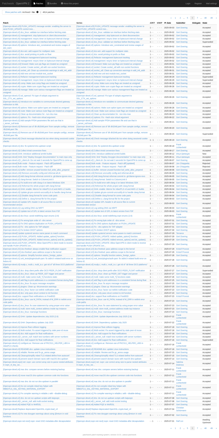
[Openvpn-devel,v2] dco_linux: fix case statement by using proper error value (36, 305)
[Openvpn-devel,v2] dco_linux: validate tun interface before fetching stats (34, 32)
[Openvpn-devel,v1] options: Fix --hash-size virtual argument (29, 117)
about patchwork (129, 435)
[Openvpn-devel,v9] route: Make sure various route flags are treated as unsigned (38, 111)
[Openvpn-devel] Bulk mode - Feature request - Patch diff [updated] (32, 163)
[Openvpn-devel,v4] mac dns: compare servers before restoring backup (34, 369)
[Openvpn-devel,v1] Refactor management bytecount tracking (29, 77)
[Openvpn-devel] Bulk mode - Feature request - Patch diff (28, 167)
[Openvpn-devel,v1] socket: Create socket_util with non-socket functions (34, 67)
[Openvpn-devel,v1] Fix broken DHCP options (23, 230)
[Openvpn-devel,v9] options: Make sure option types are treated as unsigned (36, 108)
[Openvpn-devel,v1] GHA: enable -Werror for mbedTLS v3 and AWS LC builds (37, 189)
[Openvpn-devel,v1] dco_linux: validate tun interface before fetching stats (34, 42)
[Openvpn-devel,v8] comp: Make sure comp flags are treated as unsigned (35, 83)
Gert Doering (181, 28)
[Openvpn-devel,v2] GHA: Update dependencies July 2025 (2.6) (30, 316)
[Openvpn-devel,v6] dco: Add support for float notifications (28, 333)
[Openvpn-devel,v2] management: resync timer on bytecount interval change (36, 80)
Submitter (180, 23)
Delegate (196, 23)
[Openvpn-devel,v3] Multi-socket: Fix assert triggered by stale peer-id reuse (35, 330)
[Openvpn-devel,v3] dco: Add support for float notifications (28, 340)
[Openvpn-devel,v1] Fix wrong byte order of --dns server (27, 220)
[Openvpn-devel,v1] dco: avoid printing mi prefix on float (27, 54)
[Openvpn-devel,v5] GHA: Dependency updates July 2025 (28, 322)
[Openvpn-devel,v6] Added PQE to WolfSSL (22, 404)
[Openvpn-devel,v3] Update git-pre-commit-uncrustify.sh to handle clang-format (37, 192)
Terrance (180, 233)
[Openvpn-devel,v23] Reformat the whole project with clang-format (31, 186)
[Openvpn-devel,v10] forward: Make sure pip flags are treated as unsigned (35, 64)
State (204, 23)
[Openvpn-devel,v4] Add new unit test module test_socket (28, 73)
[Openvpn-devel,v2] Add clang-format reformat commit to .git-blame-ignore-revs (37, 176)
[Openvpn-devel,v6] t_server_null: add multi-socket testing (28, 401)
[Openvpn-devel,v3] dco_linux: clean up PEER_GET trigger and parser (33, 274)
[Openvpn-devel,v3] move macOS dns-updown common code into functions (35, 375)
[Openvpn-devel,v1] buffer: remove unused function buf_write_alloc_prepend (36, 170)
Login (188, 3)
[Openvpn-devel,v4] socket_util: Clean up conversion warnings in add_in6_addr (37, 70)
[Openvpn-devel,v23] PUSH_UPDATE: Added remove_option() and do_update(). (38, 240)
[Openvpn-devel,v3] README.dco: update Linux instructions (29, 349)
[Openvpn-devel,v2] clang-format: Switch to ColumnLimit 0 (28, 179)
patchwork (87, 435)
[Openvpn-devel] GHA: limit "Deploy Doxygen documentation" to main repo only (37, 157)
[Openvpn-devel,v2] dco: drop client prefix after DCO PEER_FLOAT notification (37, 270)
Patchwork (8, 3)
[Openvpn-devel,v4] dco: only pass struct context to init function (30, 293)
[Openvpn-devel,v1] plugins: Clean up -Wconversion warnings (30, 286)
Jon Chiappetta (182, 163)
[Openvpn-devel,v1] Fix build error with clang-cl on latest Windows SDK (34, 183)
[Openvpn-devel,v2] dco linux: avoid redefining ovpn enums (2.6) (31, 216)
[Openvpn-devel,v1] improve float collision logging (24, 327)
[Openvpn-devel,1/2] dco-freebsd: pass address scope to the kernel (105, 249)
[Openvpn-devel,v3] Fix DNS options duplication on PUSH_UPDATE (32, 223)
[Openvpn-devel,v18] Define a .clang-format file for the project (29, 199)
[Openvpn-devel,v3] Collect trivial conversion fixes (24, 150)
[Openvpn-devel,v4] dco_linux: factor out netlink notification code (31, 290)
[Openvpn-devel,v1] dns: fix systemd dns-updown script (27, 146)
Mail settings (211, 3)
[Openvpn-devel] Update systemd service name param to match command (35, 233)
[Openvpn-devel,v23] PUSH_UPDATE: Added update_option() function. (34, 236)
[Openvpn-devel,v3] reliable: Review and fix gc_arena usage (29, 352)
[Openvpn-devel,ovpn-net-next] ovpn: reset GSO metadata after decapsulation (37, 421)
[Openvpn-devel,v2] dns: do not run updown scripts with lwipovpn (31, 398)
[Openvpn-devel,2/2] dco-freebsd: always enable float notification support (34, 249)
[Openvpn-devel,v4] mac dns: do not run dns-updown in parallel (30, 381)
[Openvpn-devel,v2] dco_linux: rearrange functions (25, 312)
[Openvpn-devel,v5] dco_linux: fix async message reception (29, 283)
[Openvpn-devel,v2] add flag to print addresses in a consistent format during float (38, 280)
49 (211, 18)
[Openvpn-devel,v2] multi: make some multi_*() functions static (30, 277)
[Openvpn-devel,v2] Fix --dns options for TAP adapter (26, 227)
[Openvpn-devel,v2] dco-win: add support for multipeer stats (29, 51)
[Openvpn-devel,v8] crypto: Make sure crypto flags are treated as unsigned (35, 86)
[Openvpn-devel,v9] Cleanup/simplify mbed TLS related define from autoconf (36, 355)
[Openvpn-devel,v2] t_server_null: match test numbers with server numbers (35, 337)
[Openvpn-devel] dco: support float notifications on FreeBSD (29, 296)
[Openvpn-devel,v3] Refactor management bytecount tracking (29, 57)
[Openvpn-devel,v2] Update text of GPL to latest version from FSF (31, 211)
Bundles (52, 3)
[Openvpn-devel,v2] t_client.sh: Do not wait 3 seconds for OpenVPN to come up (37, 160)
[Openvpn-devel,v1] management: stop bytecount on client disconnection (34, 35)
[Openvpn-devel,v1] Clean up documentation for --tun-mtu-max (30, 114)
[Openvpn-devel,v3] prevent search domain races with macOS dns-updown (35, 359)
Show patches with (13, 12)
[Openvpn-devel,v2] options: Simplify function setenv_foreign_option (32, 255)
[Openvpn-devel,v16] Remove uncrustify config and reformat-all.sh (31, 173)
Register (198, 3)
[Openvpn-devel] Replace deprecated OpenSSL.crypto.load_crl (30, 409)
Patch (5, 23)
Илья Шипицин (183, 154)
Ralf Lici (179, 421)
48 (205, 18)
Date (169, 23)
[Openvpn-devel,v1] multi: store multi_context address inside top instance (34, 309)
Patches (38, 3)
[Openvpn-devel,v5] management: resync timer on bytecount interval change (36, 39)
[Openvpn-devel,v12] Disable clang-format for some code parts (30, 195)
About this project (69, 3)
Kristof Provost (182, 249)
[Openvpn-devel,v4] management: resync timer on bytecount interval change (36, 61)
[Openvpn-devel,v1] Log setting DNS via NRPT (23, 208)
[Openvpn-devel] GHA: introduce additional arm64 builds (27, 154)
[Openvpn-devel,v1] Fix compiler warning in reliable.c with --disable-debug (35, 393)
